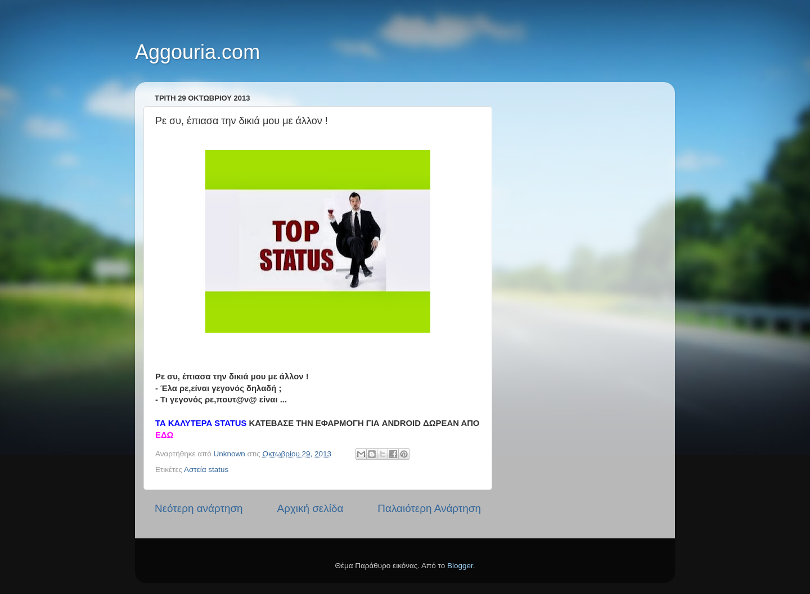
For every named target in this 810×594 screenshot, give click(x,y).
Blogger (460, 565)
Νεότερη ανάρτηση (199, 508)
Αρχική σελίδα (310, 508)
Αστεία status (206, 469)
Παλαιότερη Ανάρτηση (429, 508)
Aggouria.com (197, 52)
